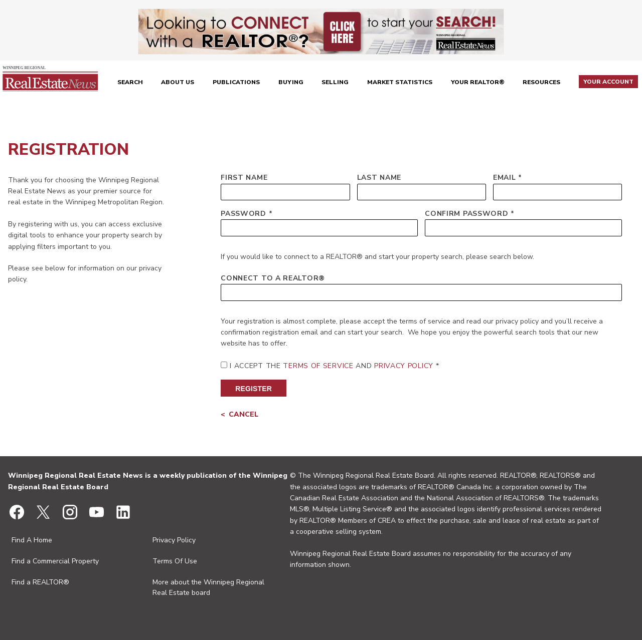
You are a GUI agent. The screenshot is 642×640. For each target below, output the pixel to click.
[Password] (319, 227)
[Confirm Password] (523, 227)
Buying (290, 82)
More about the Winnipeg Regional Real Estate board (208, 587)
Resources (541, 82)
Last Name (379, 177)
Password (243, 213)
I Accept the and (331, 366)
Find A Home (32, 540)
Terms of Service (318, 366)
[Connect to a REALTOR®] (421, 292)
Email (504, 177)
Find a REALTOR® (40, 582)
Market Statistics (399, 82)
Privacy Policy (403, 366)
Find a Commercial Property (55, 561)
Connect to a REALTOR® (273, 278)
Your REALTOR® (478, 82)
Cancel (243, 414)
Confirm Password (466, 213)
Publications (236, 82)
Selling (335, 82)
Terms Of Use (174, 561)
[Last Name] (421, 192)
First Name (244, 177)
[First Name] (285, 192)
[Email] (557, 192)
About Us (177, 82)
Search (130, 82)
